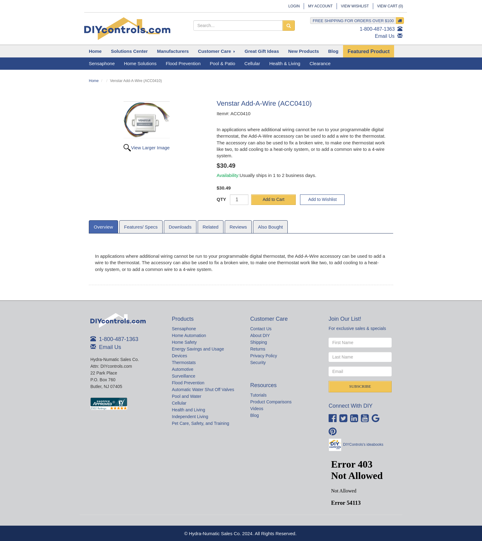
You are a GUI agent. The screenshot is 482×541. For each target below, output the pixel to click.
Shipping (258, 342)
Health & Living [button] (284, 63)
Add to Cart (273, 199)
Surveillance (183, 376)
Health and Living (188, 409)
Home (94, 81)
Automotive (182, 369)
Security (258, 362)
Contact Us (260, 328)
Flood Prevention (188, 382)
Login (294, 6)
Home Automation (189, 335)
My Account (320, 6)
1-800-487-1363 (377, 29)
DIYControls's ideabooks (363, 444)
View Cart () (390, 6)
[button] (129, 51)
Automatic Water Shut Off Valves (203, 389)
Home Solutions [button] (140, 63)
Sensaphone (184, 328)
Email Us (385, 36)
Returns (257, 349)
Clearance (320, 63)
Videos (256, 408)
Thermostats (184, 362)
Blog (254, 415)
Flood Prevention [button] (183, 63)
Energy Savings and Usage (198, 349)
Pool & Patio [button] (222, 63)
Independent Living (190, 416)
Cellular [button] (252, 63)
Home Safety (184, 342)
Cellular (179, 403)
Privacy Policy (263, 355)
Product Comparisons (271, 401)
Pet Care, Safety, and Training (200, 423)
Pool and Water (186, 396)
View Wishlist (355, 6)
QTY (221, 199)
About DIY (260, 335)
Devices (179, 355)
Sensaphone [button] (102, 63)
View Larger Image (150, 147)
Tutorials (258, 395)
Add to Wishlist (322, 199)
